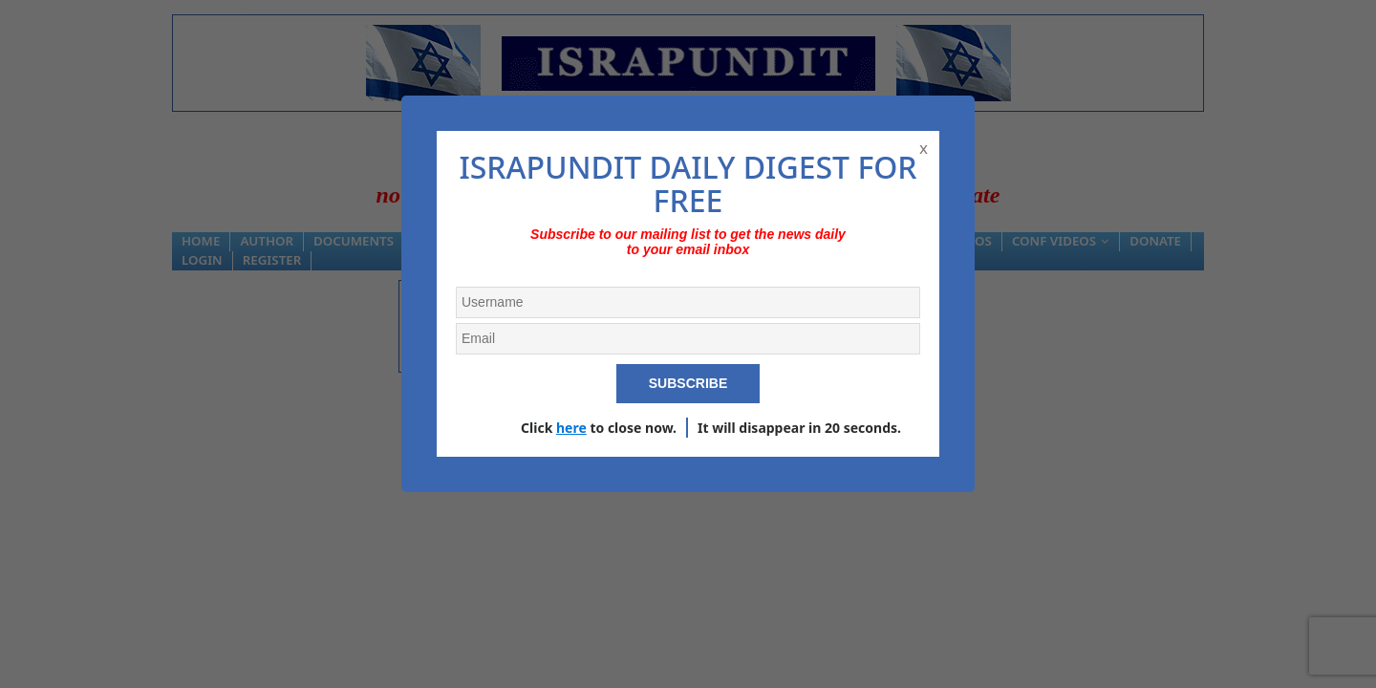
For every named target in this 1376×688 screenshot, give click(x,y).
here (571, 428)
